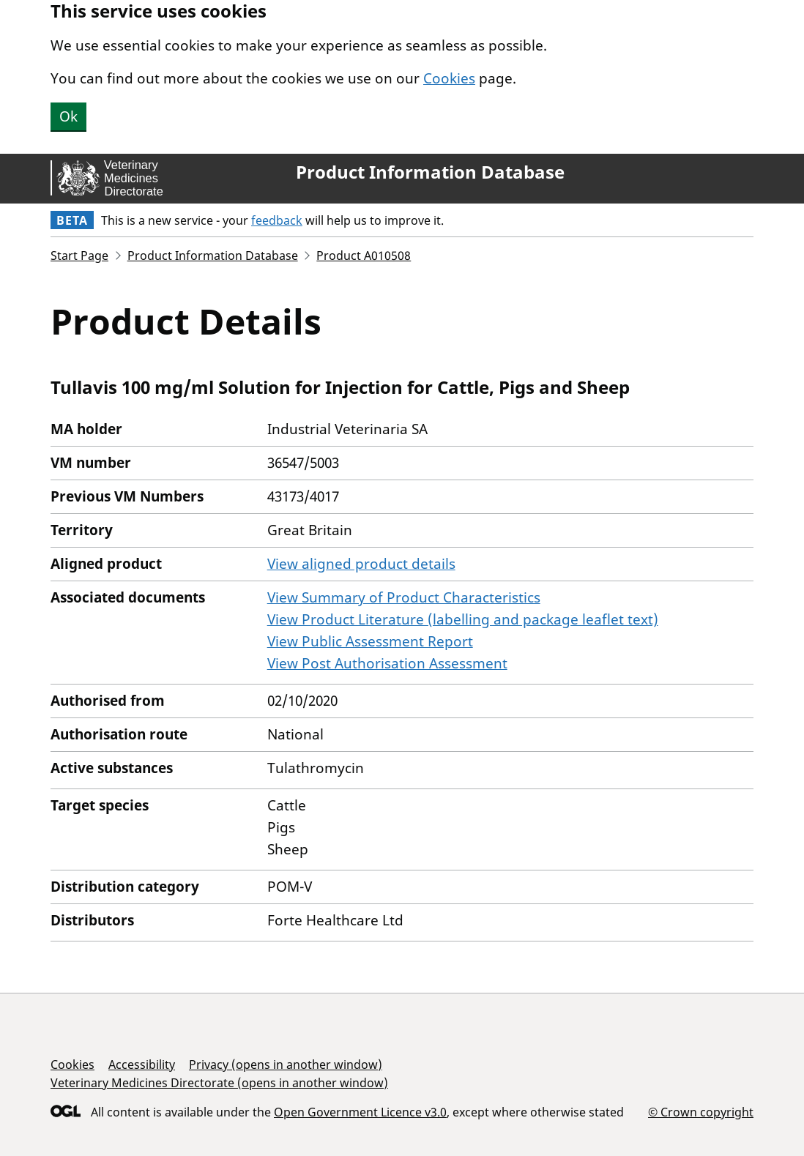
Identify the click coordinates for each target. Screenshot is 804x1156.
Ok (68, 116)
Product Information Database (430, 172)
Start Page (79, 255)
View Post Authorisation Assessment (387, 663)
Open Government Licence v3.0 (360, 1112)
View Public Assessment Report (370, 641)
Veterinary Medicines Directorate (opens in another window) (219, 1083)
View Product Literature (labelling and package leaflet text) (462, 619)
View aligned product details (361, 563)
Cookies (449, 78)
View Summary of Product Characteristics (403, 597)
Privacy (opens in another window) (285, 1064)
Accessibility (141, 1064)
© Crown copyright (700, 1111)
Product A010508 (363, 255)
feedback (276, 220)
